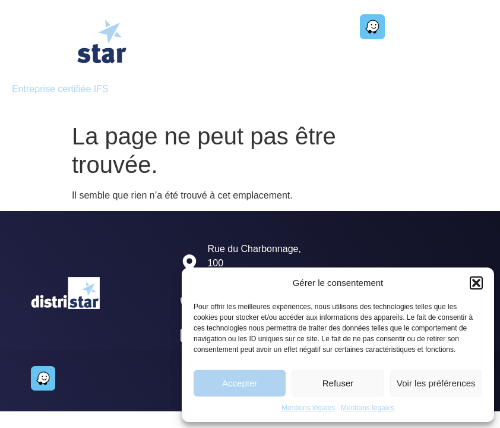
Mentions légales (308, 408)
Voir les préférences (436, 383)
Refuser (338, 383)
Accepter (239, 383)
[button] (476, 283)
